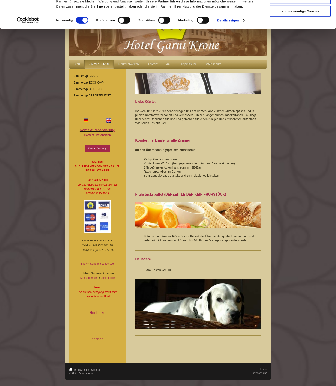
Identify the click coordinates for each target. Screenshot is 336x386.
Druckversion (79, 369)
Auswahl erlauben (300, 23)
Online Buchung (97, 148)
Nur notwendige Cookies (300, 36)
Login (263, 369)
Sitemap (95, 369)
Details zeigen (228, 45)
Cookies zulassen (300, 10)
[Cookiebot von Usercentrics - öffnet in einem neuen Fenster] (27, 45)
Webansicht (260, 373)
